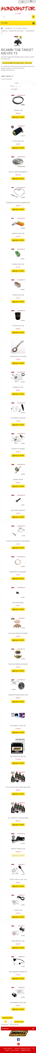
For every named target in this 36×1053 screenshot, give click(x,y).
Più (2, 72)
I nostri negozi (7, 1048)
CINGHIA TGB (18, 110)
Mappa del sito (25, 1050)
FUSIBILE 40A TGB (18, 264)
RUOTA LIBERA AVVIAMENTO (18, 172)
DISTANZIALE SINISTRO (18, 418)
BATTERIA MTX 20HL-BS (18, 756)
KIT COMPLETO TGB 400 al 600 (18, 818)
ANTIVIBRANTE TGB (18, 941)
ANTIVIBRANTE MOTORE (18, 1002)
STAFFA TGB (18, 910)
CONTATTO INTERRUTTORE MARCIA (18, 541)
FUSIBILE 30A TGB (18, 295)
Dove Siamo (15, 1050)
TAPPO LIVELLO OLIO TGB (18, 879)
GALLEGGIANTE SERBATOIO (18, 972)
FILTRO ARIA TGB (18, 141)
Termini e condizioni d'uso (22, 1048)
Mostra (12, 86)
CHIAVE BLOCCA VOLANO (18, 356)
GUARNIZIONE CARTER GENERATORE (18, 203)
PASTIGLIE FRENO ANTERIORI (18, 633)
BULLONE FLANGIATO (18, 510)
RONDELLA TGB (18, 387)
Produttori (5, 1028)
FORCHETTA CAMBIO (18, 449)
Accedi (19, 13)
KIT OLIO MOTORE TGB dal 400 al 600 (18, 787)
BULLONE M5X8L (18, 602)
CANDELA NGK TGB (18, 233)
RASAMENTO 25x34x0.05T (18, 572)
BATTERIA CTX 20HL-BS (18, 726)
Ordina (16, 83)
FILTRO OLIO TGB (18, 326)
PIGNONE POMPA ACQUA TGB (18, 695)
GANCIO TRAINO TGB (18, 849)
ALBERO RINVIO (18, 479)
